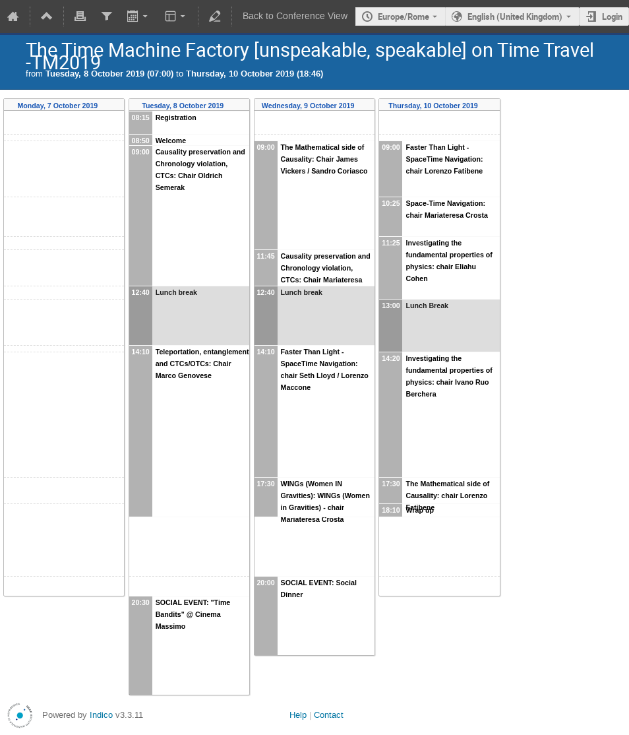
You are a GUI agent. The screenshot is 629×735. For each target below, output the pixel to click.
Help (298, 714)
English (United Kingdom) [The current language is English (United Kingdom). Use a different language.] (514, 16)
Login (612, 16)
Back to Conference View (295, 16)
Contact (329, 714)
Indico (101, 714)
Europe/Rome (403, 16)
